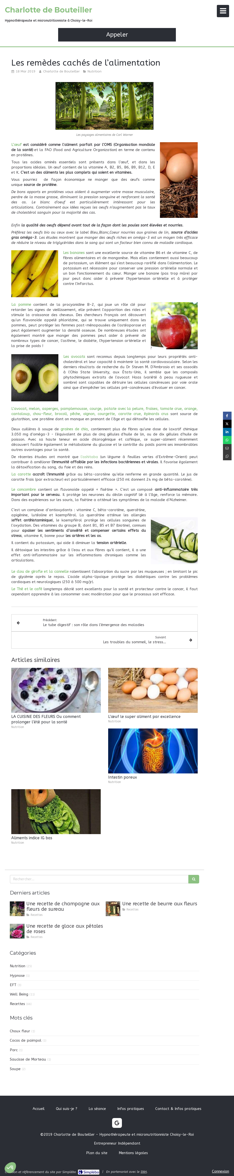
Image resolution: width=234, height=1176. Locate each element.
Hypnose (17, 975)
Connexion (220, 1171)
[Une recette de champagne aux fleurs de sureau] (17, 908)
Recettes (17, 1004)
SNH (144, 1172)
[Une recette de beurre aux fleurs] (113, 908)
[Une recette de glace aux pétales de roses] (17, 931)
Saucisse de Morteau (28, 1059)
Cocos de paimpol (25, 1040)
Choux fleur (20, 1031)
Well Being (19, 994)
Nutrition (17, 966)
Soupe (15, 1069)
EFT (13, 985)
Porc (14, 1050)
